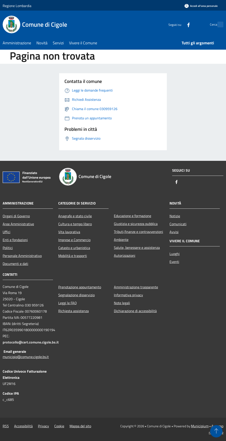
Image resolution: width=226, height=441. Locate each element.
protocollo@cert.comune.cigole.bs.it (31, 342)
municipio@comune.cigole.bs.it (26, 356)
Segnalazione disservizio (76, 295)
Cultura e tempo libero (75, 224)
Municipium (200, 426)
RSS (6, 426)
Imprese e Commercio (74, 239)
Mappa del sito (80, 426)
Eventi (174, 261)
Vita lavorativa (69, 232)
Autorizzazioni (124, 255)
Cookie (59, 426)
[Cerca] (218, 24)
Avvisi (174, 232)
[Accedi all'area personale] (201, 6)
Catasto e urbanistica (74, 247)
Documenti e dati (15, 263)
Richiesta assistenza (73, 310)
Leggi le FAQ (67, 303)
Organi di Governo (16, 216)
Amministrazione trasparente (136, 287)
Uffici (6, 232)
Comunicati (178, 224)
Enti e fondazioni (15, 239)
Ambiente (121, 239)
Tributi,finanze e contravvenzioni (138, 231)
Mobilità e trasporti (72, 255)
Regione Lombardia (17, 5)
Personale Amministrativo (22, 255)
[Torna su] (216, 431)
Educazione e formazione (132, 215)
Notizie (175, 216)
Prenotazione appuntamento (79, 287)
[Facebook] (178, 24)
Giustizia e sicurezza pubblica (136, 223)
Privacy (43, 426)
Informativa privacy (128, 295)
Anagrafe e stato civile (75, 216)
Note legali (122, 303)
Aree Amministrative (18, 224)
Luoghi (175, 253)
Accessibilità (23, 426)
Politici (8, 247)
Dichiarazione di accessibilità (135, 310)
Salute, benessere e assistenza (137, 247)
